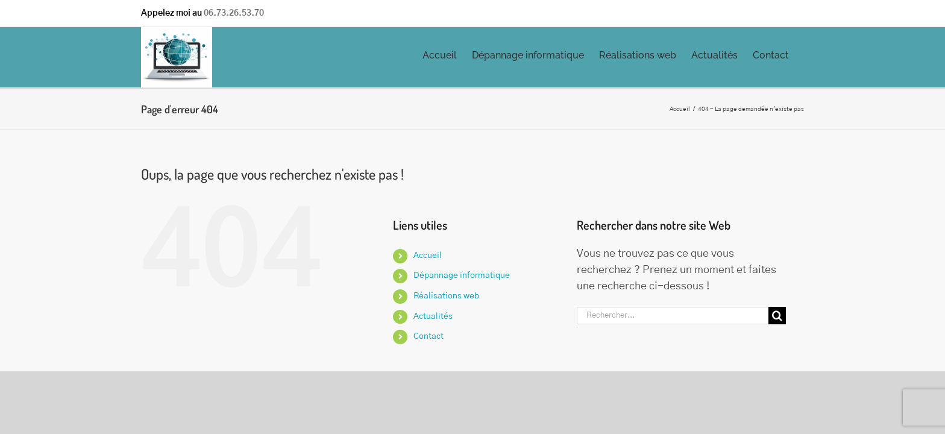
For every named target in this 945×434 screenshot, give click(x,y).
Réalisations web (446, 296)
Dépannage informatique (461, 275)
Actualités (433, 316)
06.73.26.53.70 (234, 13)
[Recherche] (777, 315)
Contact (428, 336)
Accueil (427, 255)
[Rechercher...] (672, 315)
